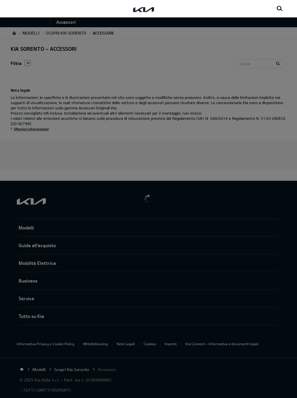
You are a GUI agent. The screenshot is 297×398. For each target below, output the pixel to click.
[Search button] (279, 9)
